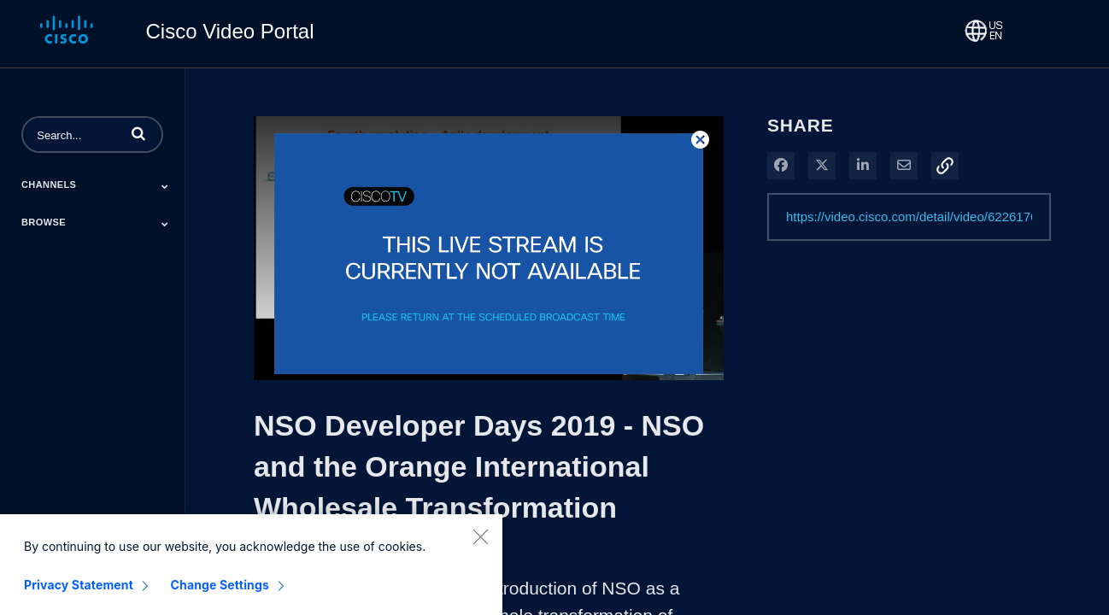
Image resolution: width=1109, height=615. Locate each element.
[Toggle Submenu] (165, 186)
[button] (138, 133)
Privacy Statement (78, 593)
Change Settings (220, 593)
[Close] (480, 545)
